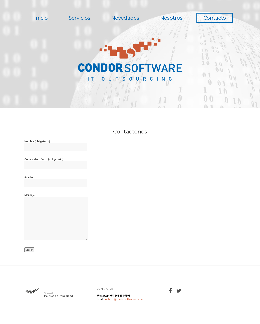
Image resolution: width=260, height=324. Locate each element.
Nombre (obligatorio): (55, 145)
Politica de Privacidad (58, 296)
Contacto (214, 18)
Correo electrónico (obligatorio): (55, 163)
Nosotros (171, 18)
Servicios (79, 18)
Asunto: (55, 181)
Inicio (41, 18)
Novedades (125, 18)
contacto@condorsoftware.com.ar (123, 299)
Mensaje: (56, 217)
